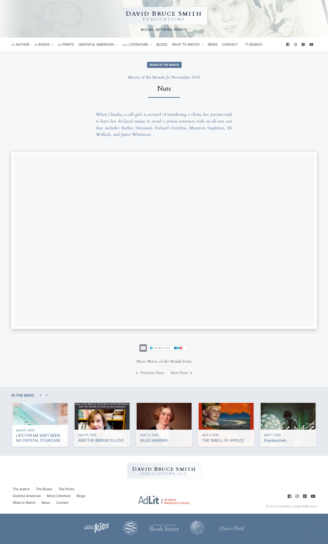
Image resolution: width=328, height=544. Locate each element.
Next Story (181, 373)
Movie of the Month (164, 65)
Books (42, 44)
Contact (230, 44)
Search (253, 44)
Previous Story (150, 373)
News (212, 44)
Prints (66, 44)
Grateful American (96, 44)
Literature (135, 44)
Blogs (161, 44)
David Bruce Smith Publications (297, 506)
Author (20, 44)
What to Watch (186, 44)
